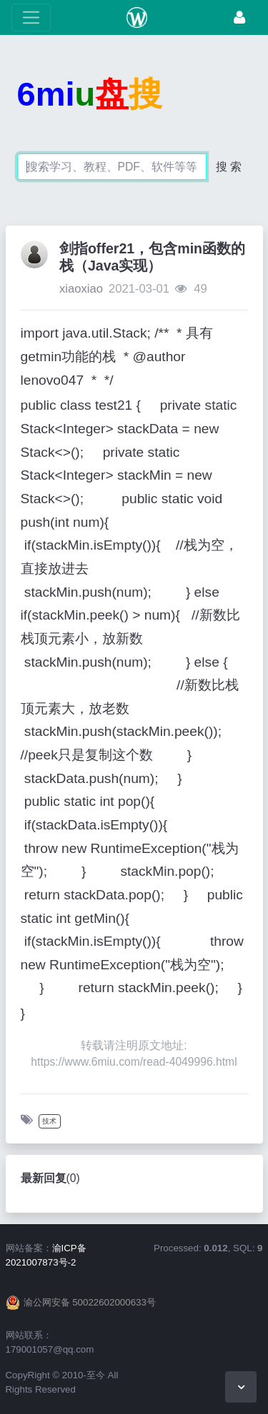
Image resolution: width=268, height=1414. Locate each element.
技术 (49, 1121)
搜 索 (229, 167)
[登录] (239, 17)
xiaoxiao (81, 289)
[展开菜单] (31, 17)
